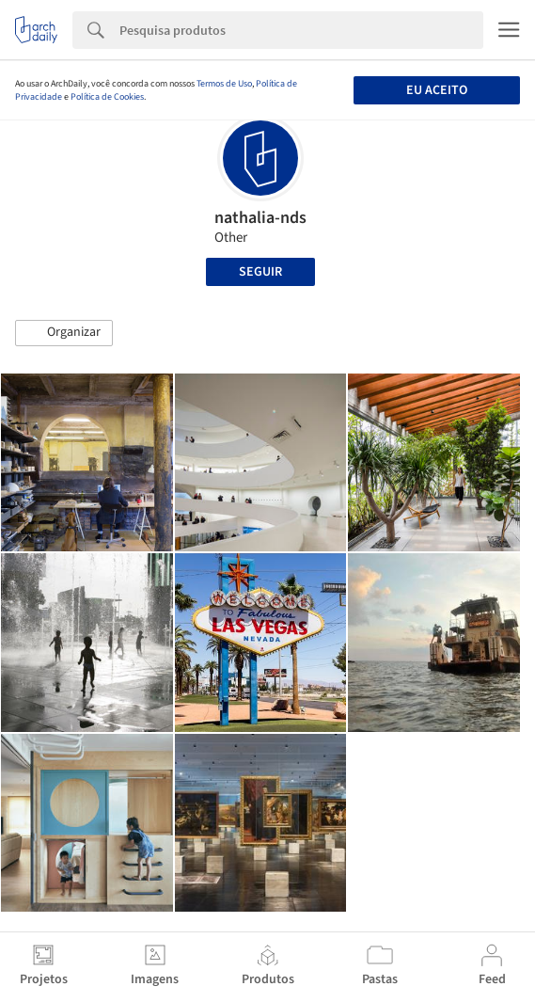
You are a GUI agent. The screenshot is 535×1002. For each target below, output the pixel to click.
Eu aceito (436, 90)
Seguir (260, 271)
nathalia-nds (260, 218)
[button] (64, 333)
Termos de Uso (224, 83)
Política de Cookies (107, 96)
